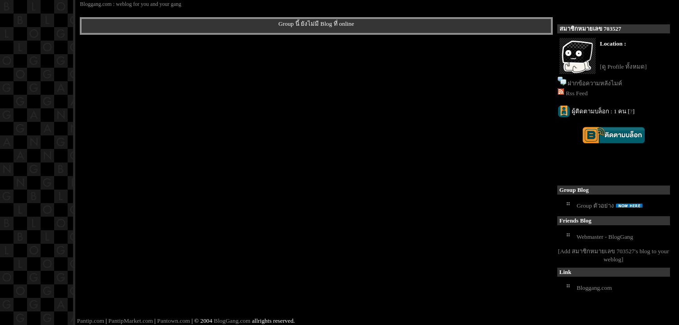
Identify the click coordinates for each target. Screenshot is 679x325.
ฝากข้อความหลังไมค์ (595, 83)
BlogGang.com (232, 320)
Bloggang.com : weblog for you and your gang (130, 4)
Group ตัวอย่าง (595, 205)
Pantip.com (90, 320)
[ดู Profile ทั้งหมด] (623, 66)
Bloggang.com (594, 287)
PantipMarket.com (130, 320)
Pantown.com (173, 320)
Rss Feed (577, 93)
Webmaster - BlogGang (605, 236)
